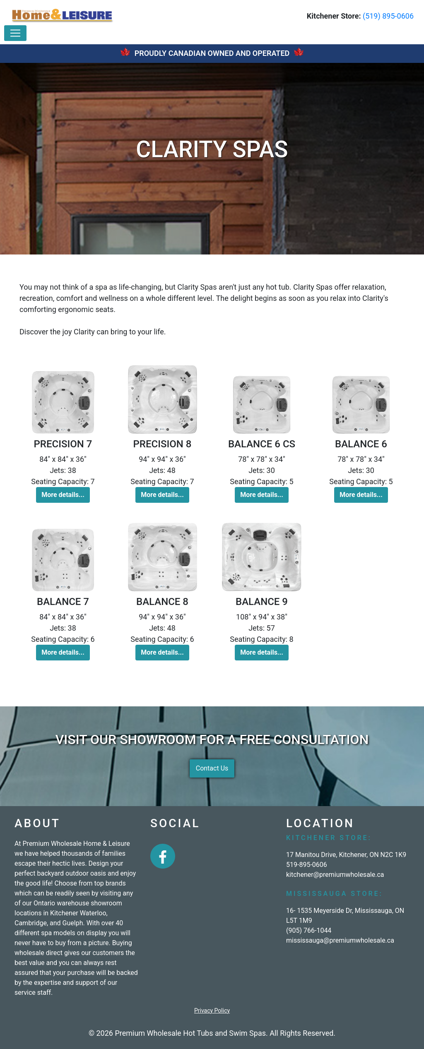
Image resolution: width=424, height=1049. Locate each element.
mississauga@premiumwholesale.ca (340, 940)
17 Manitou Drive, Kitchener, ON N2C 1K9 (346, 855)
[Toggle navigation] (15, 33)
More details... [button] (62, 495)
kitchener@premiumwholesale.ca (335, 875)
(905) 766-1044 (308, 930)
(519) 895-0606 (388, 16)
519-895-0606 (306, 865)
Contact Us (212, 768)
